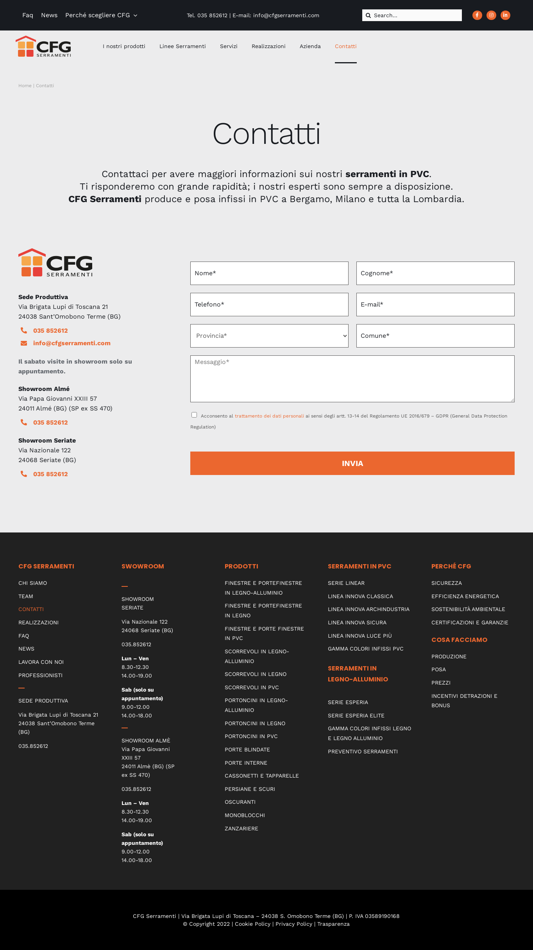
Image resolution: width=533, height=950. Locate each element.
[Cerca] (368, 15)
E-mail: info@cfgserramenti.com (276, 15)
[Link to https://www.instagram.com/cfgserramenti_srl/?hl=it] (491, 15)
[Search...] (412, 15)
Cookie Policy (252, 924)
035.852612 (33, 746)
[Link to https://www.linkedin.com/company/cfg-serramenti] (505, 15)
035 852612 (50, 330)
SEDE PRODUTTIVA (43, 700)
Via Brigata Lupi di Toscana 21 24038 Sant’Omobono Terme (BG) (58, 723)
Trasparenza (333, 924)
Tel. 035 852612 (207, 15)
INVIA (352, 463)
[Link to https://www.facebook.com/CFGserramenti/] (477, 15)
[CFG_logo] (43, 38)
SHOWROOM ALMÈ (146, 740)
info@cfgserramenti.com (72, 343)
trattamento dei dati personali (269, 416)
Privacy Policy (293, 924)
